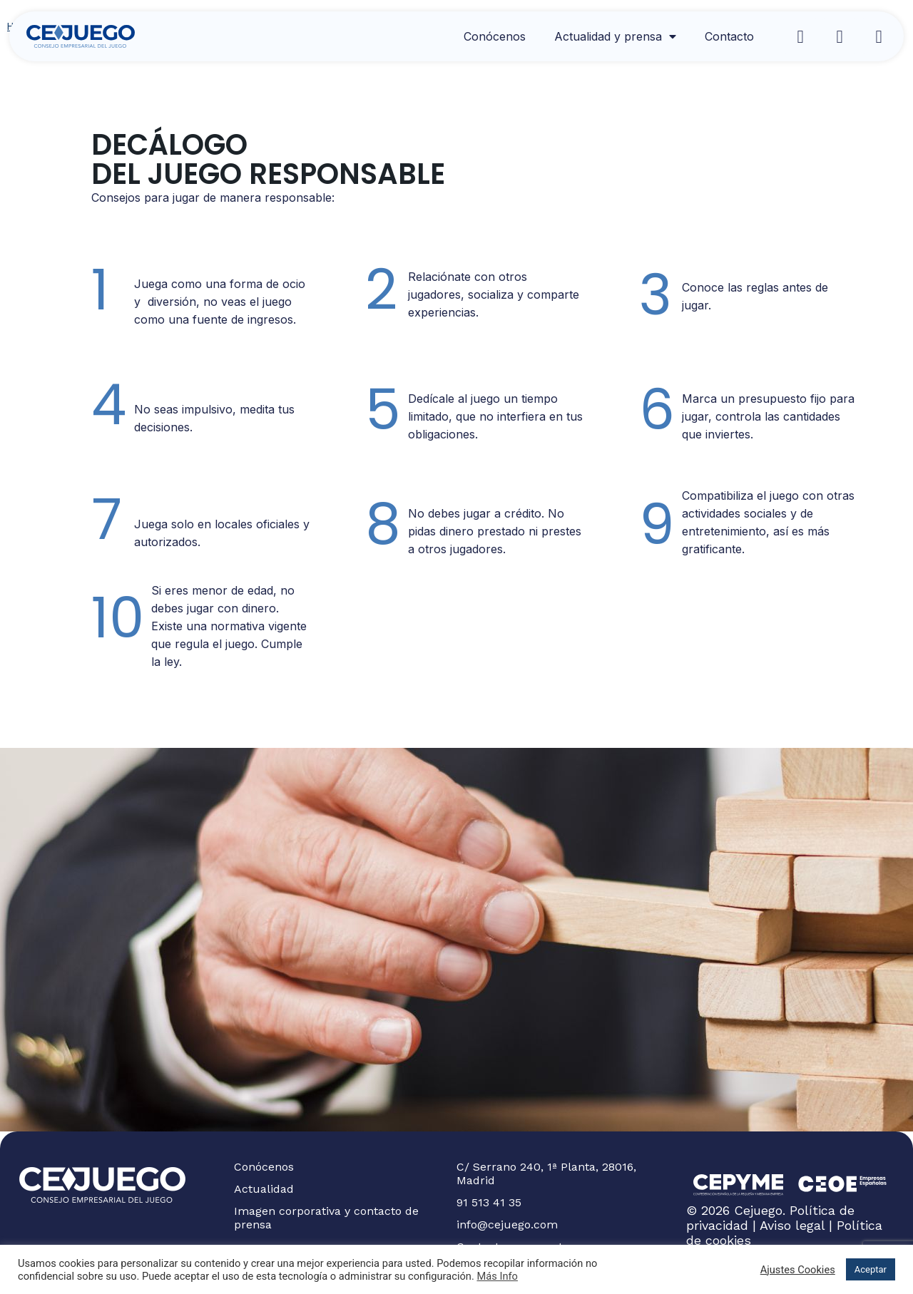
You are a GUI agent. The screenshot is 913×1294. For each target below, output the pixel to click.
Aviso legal (792, 1225)
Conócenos (495, 36)
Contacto (729, 36)
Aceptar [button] (871, 1269)
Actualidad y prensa (615, 36)
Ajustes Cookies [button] (797, 1269)
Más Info (497, 1276)
